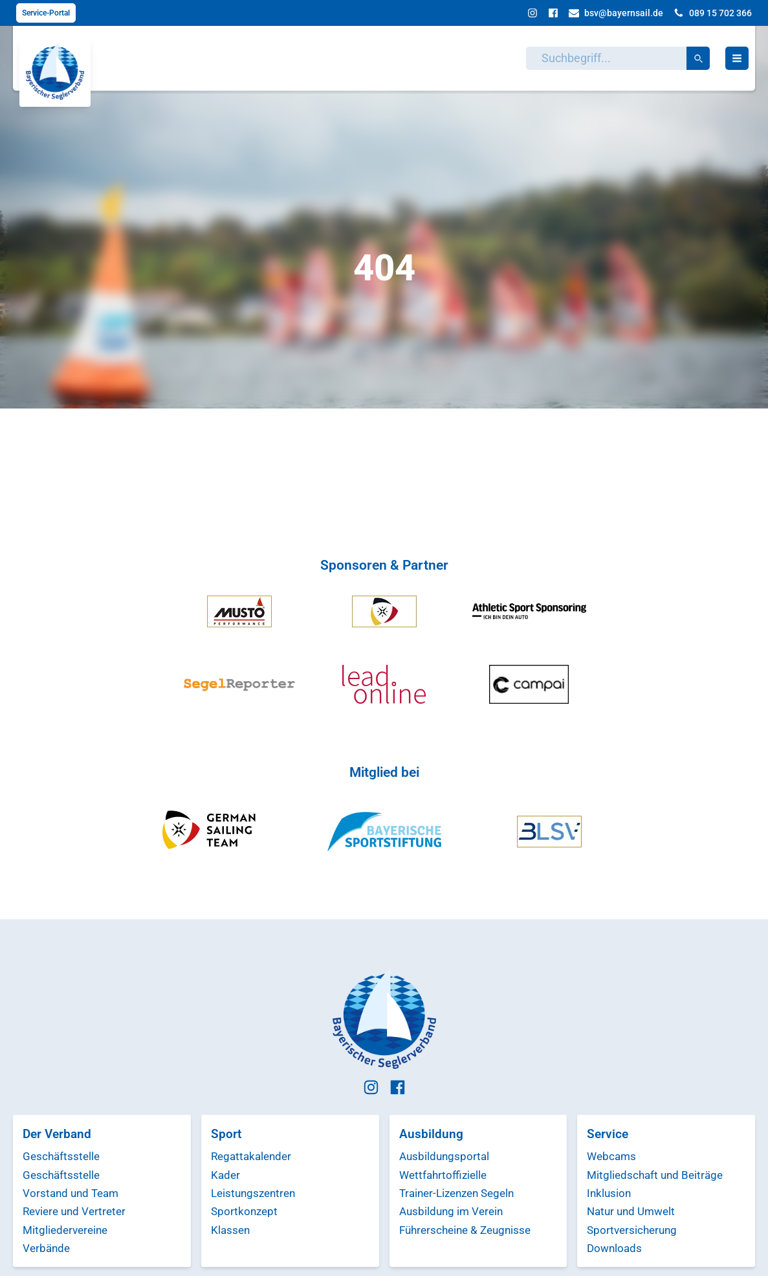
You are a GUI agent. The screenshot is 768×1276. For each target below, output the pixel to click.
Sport (226, 1133)
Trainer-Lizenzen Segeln (456, 1193)
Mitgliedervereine (65, 1230)
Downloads (614, 1248)
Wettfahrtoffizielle (443, 1175)
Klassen (230, 1230)
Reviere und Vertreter (74, 1211)
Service (607, 1133)
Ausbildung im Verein (451, 1211)
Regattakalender (251, 1156)
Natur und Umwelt (631, 1211)
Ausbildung (431, 1133)
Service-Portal (46, 12)
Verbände (46, 1248)
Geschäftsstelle (61, 1156)
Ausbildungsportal (444, 1156)
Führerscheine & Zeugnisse (465, 1230)
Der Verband (57, 1133)
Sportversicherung (632, 1230)
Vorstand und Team (70, 1193)
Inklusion (609, 1193)
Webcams (611, 1156)
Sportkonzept (244, 1211)
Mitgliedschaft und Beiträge (655, 1175)
